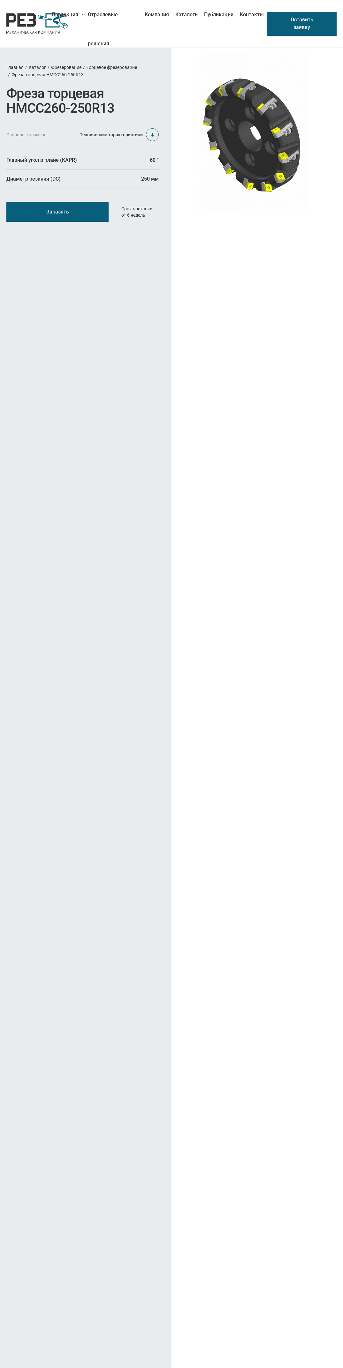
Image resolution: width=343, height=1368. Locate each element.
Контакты (252, 14)
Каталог (37, 67)
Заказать (57, 212)
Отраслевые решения (103, 20)
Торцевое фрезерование (112, 67)
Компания (157, 14)
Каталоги (186, 14)
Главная (15, 67)
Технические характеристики (119, 134)
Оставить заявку (302, 24)
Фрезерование (66, 67)
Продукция (65, 14)
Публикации (218, 14)
